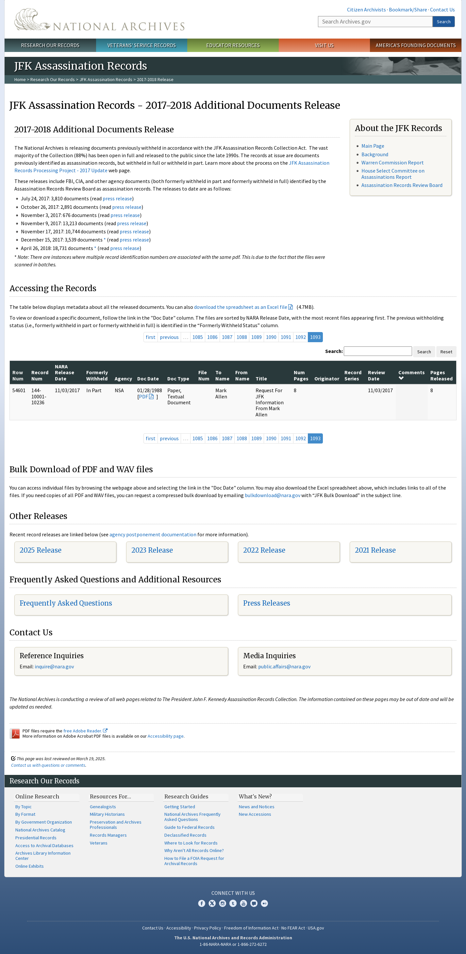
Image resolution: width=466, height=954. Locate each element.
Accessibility (178, 928)
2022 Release (264, 550)
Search (444, 22)
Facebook (202, 903)
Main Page (372, 145)
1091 (286, 337)
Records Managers (108, 835)
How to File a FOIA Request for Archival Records (194, 860)
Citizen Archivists (366, 9)
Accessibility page (166, 736)
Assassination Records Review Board (401, 185)
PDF (143, 396)
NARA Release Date (64, 372)
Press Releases (266, 603)
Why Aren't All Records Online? (194, 850)
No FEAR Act (293, 928)
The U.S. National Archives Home (99, 19)
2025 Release (40, 550)
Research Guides (186, 796)
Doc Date (148, 378)
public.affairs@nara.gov (284, 666)
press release (117, 198)
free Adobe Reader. (85, 731)
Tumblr (233, 903)
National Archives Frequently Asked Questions (192, 816)
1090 (271, 337)
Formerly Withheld (97, 375)
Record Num (39, 375)
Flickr (264, 903)
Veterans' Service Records (142, 45)
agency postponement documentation (152, 534)
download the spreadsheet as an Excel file (240, 307)
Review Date (376, 375)
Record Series (352, 375)
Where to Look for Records (191, 843)
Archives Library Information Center (43, 855)
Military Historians (107, 814)
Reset (446, 352)
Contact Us (442, 9)
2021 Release (375, 550)
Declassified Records (185, 835)
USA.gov (316, 928)
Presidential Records (36, 838)
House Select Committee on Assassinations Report (392, 173)
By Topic (23, 807)
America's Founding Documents (416, 45)
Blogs (254, 903)
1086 (212, 337)
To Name (222, 375)
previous (169, 337)
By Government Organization (43, 822)
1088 (242, 337)
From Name (242, 375)
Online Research (37, 796)
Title (261, 378)
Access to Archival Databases (44, 845)
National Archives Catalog (40, 830)
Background (374, 154)
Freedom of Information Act (251, 928)
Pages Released (441, 375)
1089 (256, 337)
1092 (300, 337)
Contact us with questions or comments (48, 765)
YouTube (243, 903)
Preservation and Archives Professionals (115, 824)
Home (20, 79)
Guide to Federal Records (189, 827)
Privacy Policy (207, 928)
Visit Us (324, 45)
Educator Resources (233, 45)
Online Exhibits (29, 866)
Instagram (222, 903)
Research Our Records (50, 45)
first (151, 337)
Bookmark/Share (408, 9)
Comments (411, 375)
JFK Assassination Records (105, 79)
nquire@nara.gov (55, 666)
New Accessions (255, 814)
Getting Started (179, 807)
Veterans (99, 843)
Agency (123, 378)
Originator (326, 378)
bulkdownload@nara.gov (272, 495)
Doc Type (178, 378)
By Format (25, 814)
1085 (197, 337)
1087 (227, 337)
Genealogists (103, 807)
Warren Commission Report (392, 162)
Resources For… (110, 796)
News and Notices (257, 807)
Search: (334, 351)
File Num (203, 375)
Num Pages (301, 375)
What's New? (255, 796)
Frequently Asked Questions (66, 603)
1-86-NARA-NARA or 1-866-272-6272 (233, 944)
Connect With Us (233, 893)
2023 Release (152, 550)
